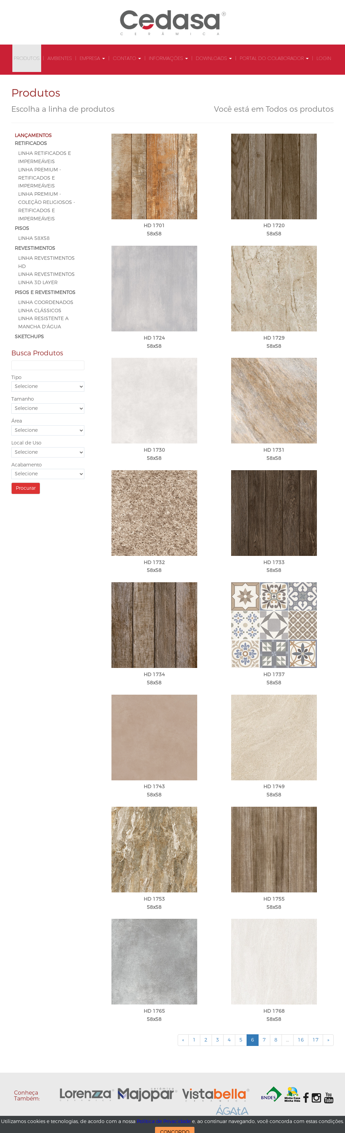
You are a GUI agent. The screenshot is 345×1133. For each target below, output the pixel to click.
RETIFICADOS (31, 143)
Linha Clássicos (39, 310)
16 (301, 1040)
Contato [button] (127, 58)
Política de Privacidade (164, 1121)
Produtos (27, 58)
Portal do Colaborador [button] (274, 58)
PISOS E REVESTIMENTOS (45, 292)
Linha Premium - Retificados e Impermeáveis (39, 178)
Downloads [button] (214, 58)
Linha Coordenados (45, 302)
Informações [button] (168, 58)
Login (324, 58)
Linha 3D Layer (38, 282)
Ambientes (59, 58)
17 (315, 1040)
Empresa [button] (92, 58)
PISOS (22, 228)
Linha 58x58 (34, 238)
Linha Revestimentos (46, 274)
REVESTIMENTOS (35, 248)
